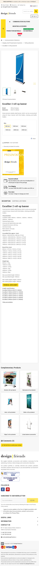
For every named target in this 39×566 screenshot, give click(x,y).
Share (33, 138)
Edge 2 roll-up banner (10, 434)
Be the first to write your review (11, 445)
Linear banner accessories (29, 434)
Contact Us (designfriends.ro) (27, 563)
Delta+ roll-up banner (29, 412)
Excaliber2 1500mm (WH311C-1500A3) (12, 295)
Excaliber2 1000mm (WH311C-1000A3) (12, 292)
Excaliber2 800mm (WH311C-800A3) (12, 290)
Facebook (3, 489)
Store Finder (5, 5)
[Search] (30, 11)
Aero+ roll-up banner (10, 412)
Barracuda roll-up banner (29, 390)
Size (5, 123)
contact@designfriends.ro (9, 537)
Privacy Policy (15, 513)
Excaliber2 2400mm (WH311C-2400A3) (12, 299)
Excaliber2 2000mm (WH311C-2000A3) (12, 297)
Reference (5, 110)
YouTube (8, 489)
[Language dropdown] (34, 6)
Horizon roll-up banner (10, 390)
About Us (13, 5)
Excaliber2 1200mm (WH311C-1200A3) (12, 294)
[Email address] (14, 500)
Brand (4, 108)
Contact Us (21, 5)
